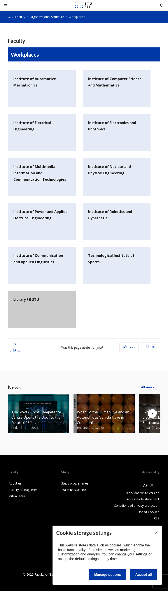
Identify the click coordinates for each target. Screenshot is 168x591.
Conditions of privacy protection (136, 505)
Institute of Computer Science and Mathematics (115, 82)
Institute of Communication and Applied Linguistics (38, 258)
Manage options (107, 575)
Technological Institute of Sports (111, 258)
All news (147, 387)
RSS (156, 518)
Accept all (143, 575)
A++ (154, 484)
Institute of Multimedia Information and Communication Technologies (39, 173)
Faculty (20, 17)
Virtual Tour (17, 496)
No (150, 347)
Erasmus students (74, 490)
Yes (129, 347)
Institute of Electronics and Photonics (112, 126)
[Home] (9, 17)
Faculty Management (24, 490)
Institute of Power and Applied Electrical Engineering (40, 214)
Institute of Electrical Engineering (32, 126)
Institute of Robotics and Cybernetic (110, 214)
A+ (145, 485)
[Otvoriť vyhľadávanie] (162, 5)
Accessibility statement (143, 499)
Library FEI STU (26, 299)
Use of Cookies (148, 512)
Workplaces (25, 54)
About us (15, 483)
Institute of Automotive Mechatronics (34, 82)
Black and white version (142, 493)
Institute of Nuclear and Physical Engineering (109, 169)
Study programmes (74, 483)
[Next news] (152, 413)
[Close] (5, 5)
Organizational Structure (47, 17)
